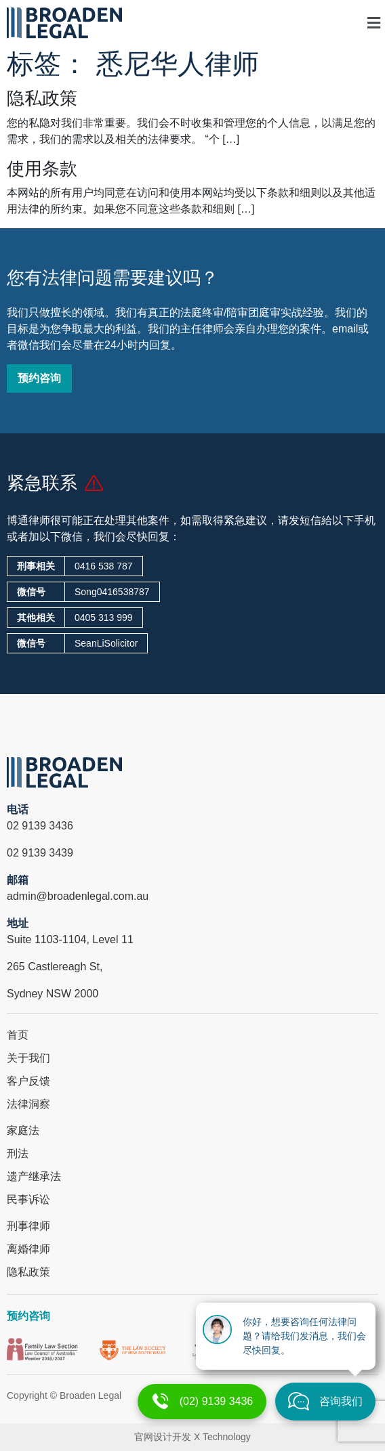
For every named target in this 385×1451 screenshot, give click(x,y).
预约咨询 (28, 1316)
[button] (309, 22)
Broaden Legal (90, 1395)
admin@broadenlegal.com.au (77, 896)
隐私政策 (42, 98)
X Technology (222, 1436)
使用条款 (42, 168)
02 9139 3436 (40, 825)
